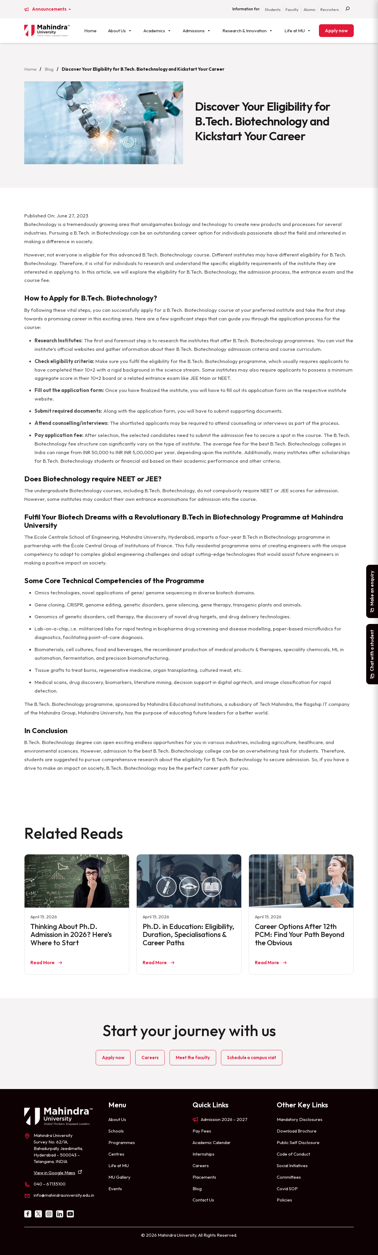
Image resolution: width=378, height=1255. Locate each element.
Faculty (292, 9)
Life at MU (297, 30)
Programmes (121, 1142)
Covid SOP (287, 1188)
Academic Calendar (212, 1142)
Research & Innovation (247, 30)
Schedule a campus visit (251, 1057)
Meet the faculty (193, 1057)
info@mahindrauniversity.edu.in (64, 1195)
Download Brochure (297, 1131)
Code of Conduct (293, 1154)
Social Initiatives (292, 1165)
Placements (204, 1177)
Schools (116, 1131)
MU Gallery (119, 1177)
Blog (49, 69)
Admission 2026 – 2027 (224, 1119)
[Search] (347, 9)
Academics (157, 30)
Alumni (309, 9)
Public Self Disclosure (298, 1142)
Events (115, 1188)
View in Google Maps (54, 1172)
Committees (289, 1177)
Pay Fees (202, 1131)
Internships (203, 1154)
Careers (150, 1057)
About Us (120, 30)
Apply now (336, 30)
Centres (116, 1154)
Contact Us (203, 1200)
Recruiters (329, 9)
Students (273, 9)
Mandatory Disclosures (299, 1119)
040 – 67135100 (50, 1184)
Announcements (49, 9)
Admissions (197, 30)
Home (90, 30)
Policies (284, 1200)
